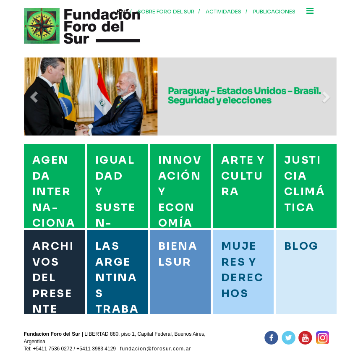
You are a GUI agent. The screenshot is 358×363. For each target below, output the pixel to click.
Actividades (223, 11)
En (121, 12)
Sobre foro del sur (166, 11)
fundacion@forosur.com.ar (155, 349)
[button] (35, 96)
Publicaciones (274, 11)
